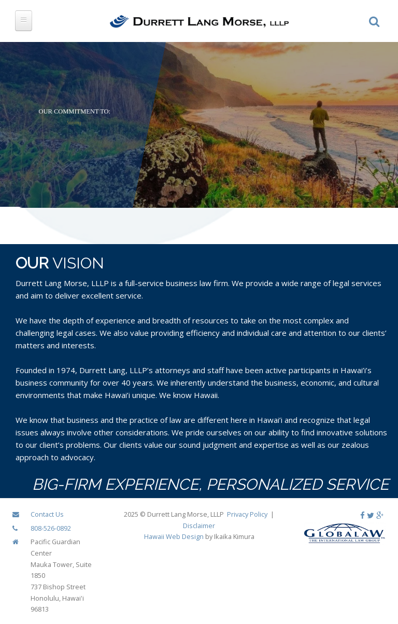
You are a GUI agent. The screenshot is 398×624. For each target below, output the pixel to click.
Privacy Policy (247, 514)
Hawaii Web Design (174, 536)
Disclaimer (199, 525)
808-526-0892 (51, 528)
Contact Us (47, 514)
